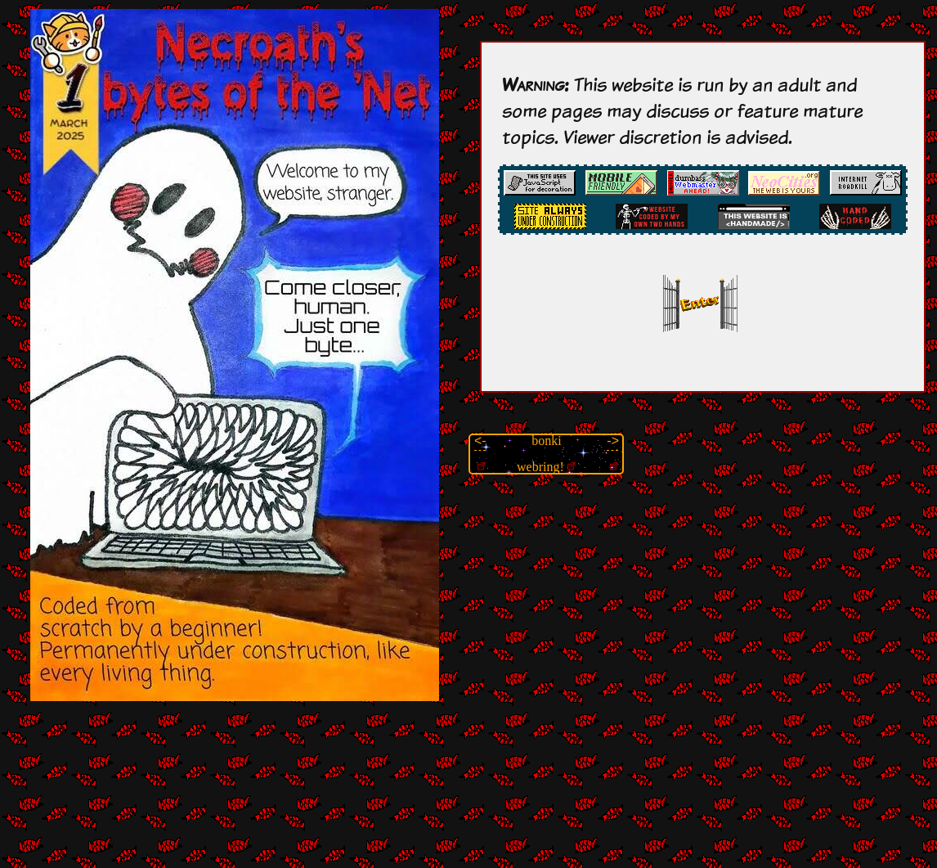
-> (613, 440)
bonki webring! (540, 454)
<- (480, 440)
